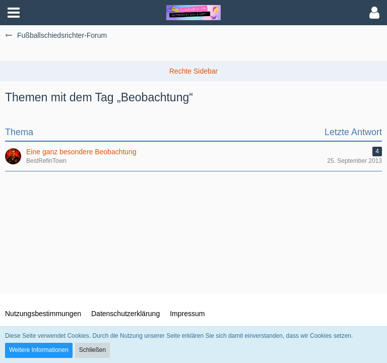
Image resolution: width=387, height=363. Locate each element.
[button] (13, 13)
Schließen (92, 349)
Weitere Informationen (39, 349)
